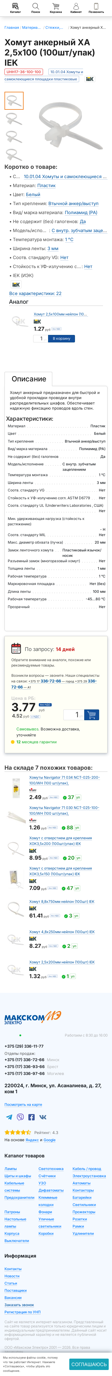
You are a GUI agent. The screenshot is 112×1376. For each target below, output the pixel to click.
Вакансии (13, 1297)
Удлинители (83, 1233)
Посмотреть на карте (23, 1104)
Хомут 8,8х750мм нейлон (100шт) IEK (61, 901)
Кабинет (76, 8)
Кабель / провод (87, 1168)
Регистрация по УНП (22, 1311)
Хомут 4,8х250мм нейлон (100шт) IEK (62, 932)
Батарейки (82, 1197)
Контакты (13, 1268)
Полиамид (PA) (81, 212)
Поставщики (15, 1290)
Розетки (80, 1218)
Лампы (10, 1168)
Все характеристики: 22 (35, 293)
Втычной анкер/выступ (73, 203)
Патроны (12, 1211)
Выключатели (16, 1240)
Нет (64, 257)
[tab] (28, 379)
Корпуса (11, 1233)
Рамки (78, 1226)
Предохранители (19, 1197)
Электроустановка (89, 1175)
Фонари (45, 1211)
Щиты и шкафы (17, 1175)
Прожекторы (84, 1211)
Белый (33, 194)
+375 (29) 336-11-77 (23, 1046)
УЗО (42, 1182)
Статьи (10, 1283)
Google (50, 1139)
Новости (11, 1275)
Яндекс (32, 1139)
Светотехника (51, 1168)
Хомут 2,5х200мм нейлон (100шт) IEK (62, 962)
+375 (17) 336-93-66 (30, 1066)
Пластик (46, 185)
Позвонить (96, 8)
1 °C (69, 239)
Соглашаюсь (89, 1364)
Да (83, 221)
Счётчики (47, 1175)
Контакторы (83, 1190)
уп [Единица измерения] (45, 339)
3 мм (53, 248)
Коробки (46, 1233)
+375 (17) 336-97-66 (33, 1073)
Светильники (84, 1204)
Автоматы (81, 1182)
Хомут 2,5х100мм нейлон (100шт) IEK (66, 314)
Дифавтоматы (51, 1190)
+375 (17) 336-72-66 (31, 1059)
